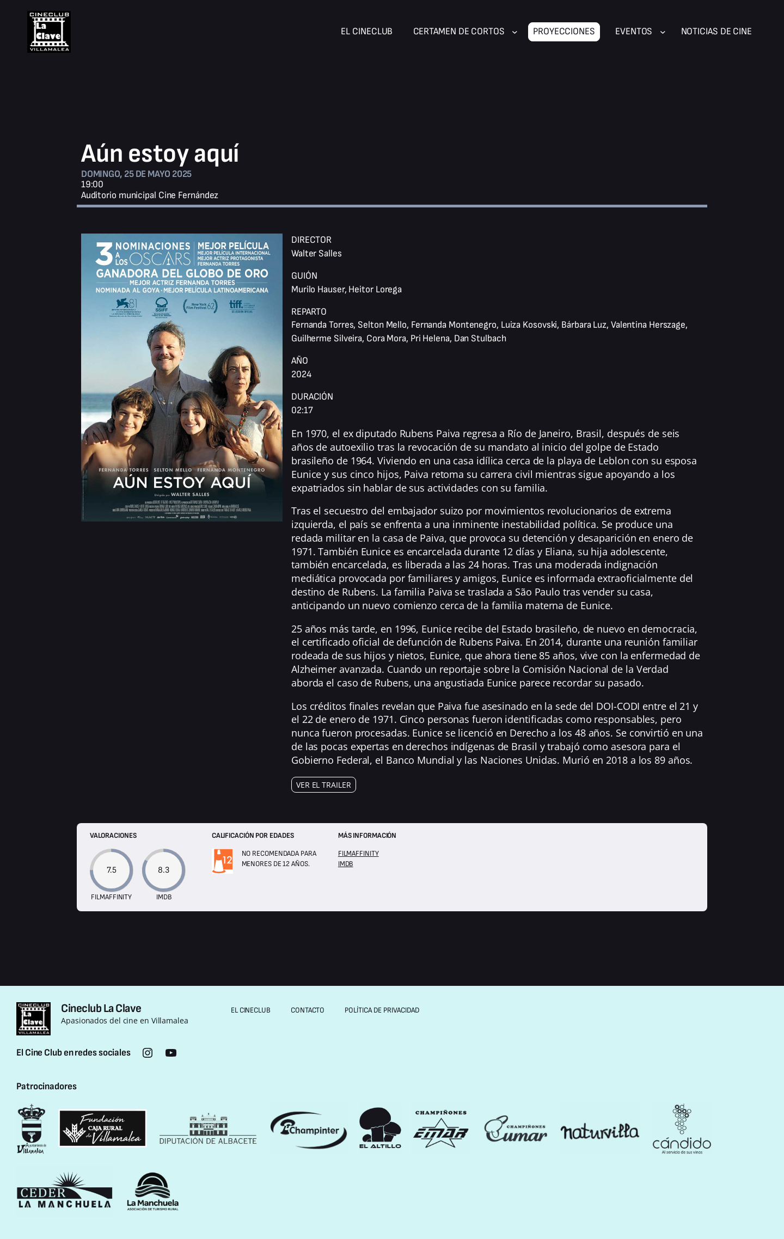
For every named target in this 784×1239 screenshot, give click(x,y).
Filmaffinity (358, 853)
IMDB (345, 864)
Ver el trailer (323, 785)
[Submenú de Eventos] (663, 32)
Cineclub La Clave (101, 1008)
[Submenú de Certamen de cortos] (515, 32)
